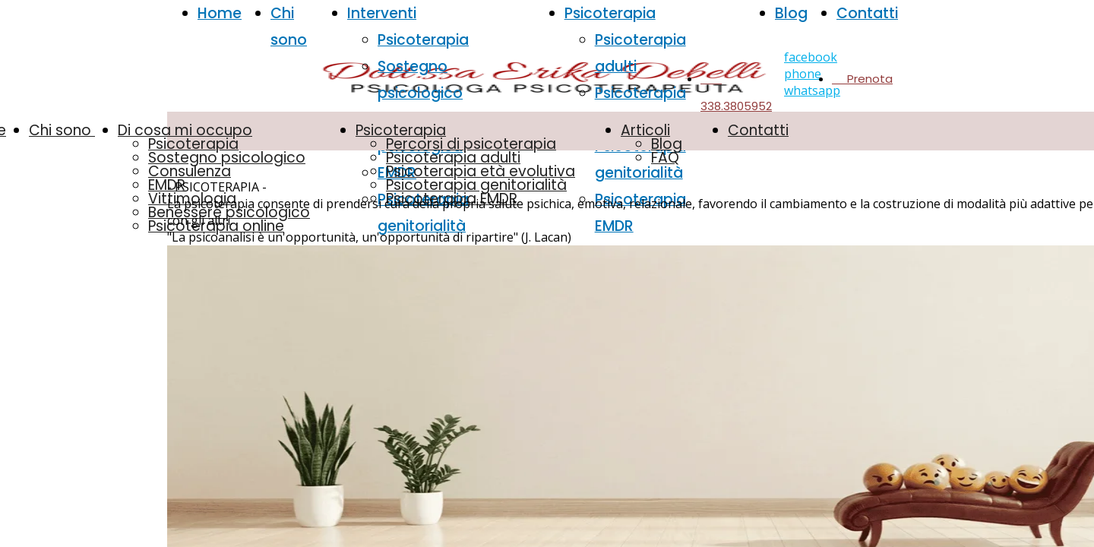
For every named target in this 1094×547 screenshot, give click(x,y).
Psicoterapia (423, 40)
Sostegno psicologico (226, 157)
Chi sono (62, 130)
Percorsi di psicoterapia (471, 144)
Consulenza (189, 171)
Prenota (862, 79)
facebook (810, 57)
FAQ (665, 157)
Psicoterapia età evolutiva (480, 171)
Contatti (867, 13)
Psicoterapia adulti (453, 157)
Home (220, 13)
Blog (791, 13)
